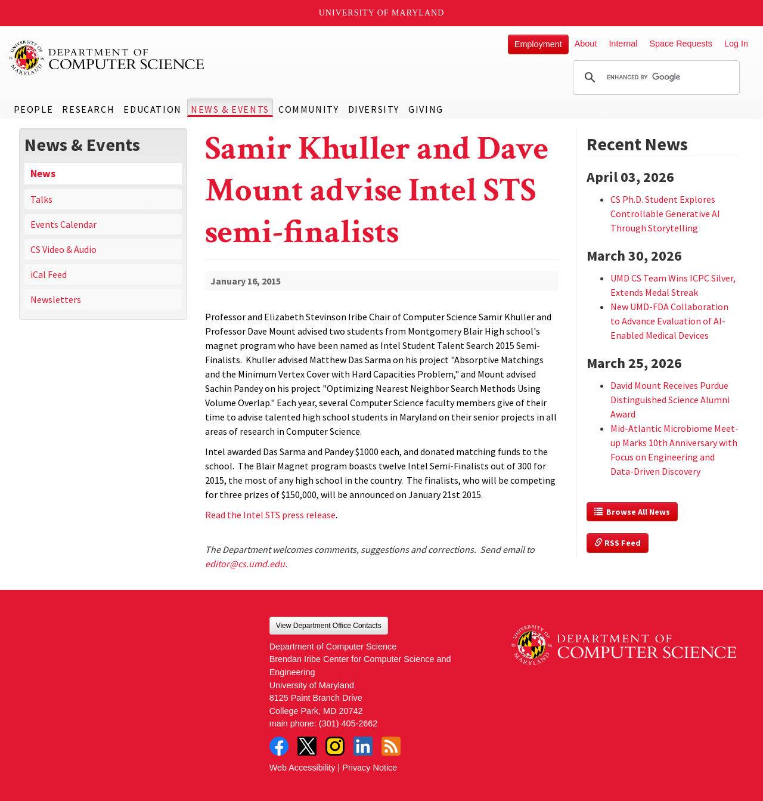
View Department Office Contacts (329, 625)
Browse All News (632, 511)
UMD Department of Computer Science (107, 58)
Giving (425, 109)
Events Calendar (63, 224)
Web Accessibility (302, 767)
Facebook (279, 746)
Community (308, 109)
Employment (538, 44)
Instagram (335, 746)
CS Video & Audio (63, 249)
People (34, 109)
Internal (623, 43)
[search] (654, 77)
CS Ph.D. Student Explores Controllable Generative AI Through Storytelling (665, 213)
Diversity (373, 109)
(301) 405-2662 (348, 723)
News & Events (230, 109)
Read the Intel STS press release (270, 515)
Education (152, 109)
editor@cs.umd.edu (245, 564)
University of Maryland (382, 12)
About (586, 43)
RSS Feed (617, 542)
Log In (736, 43)
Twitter (307, 746)
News (42, 173)
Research (88, 109)
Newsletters (55, 299)
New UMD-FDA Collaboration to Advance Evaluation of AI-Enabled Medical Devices (669, 321)
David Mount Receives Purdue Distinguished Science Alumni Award (670, 399)
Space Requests (680, 43)
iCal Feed (48, 274)
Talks (41, 199)
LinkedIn (363, 746)
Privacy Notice (369, 767)
